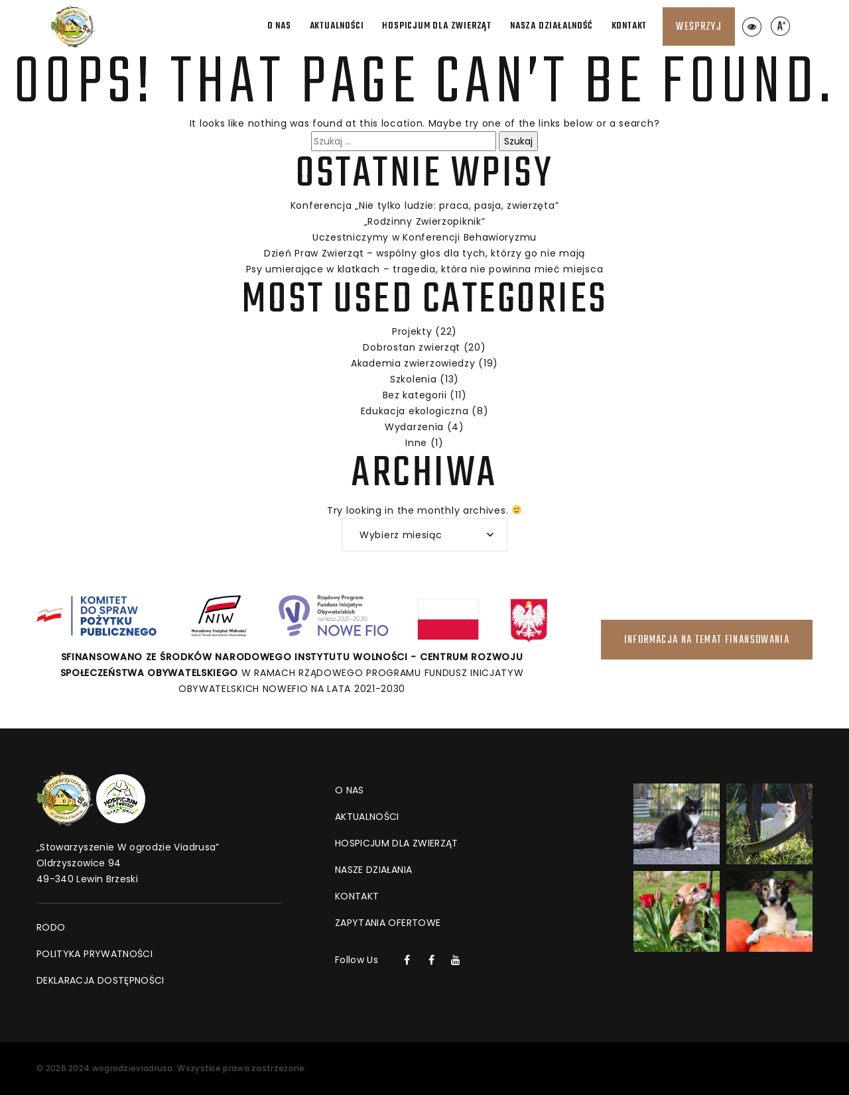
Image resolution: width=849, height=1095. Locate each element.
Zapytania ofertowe (387, 922)
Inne (416, 442)
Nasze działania (373, 869)
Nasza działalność (551, 26)
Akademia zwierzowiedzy (413, 363)
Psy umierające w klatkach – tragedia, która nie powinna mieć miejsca (425, 269)
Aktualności (337, 26)
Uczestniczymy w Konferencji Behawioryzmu (424, 237)
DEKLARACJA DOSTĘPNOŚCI (100, 980)
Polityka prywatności (94, 953)
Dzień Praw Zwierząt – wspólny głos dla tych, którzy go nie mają (424, 253)
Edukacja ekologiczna (415, 411)
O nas (279, 26)
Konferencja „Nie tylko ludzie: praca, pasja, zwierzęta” (425, 205)
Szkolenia (413, 379)
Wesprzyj (699, 27)
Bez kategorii (415, 395)
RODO (50, 927)
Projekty (412, 331)
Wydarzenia (414, 426)
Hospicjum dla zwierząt (436, 26)
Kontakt (629, 26)
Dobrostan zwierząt (411, 347)
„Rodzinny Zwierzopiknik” (425, 221)
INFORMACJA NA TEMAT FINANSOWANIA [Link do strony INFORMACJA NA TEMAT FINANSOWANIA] (706, 640)
